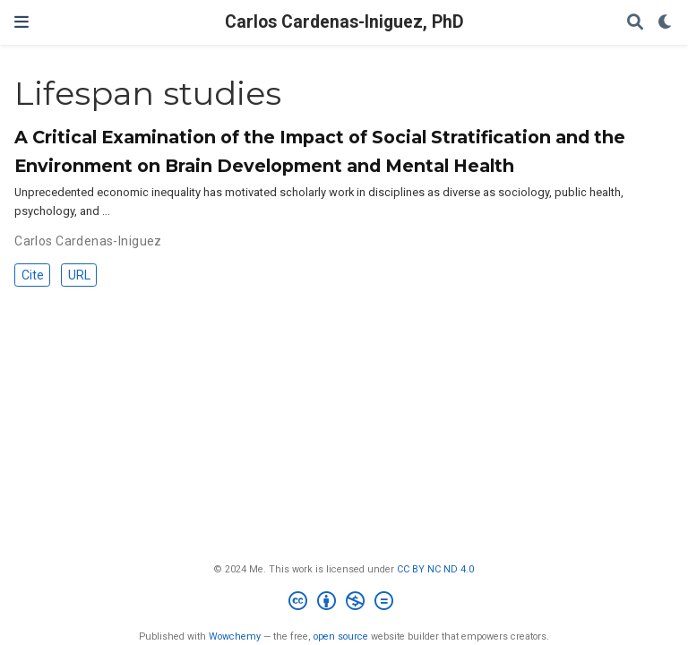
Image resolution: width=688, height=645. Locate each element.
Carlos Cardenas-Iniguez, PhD (344, 22)
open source (341, 636)
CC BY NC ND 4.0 (435, 569)
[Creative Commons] (344, 603)
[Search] (635, 23)
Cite (33, 275)
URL (79, 275)
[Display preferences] (666, 23)
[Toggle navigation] (21, 22)
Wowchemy (235, 636)
